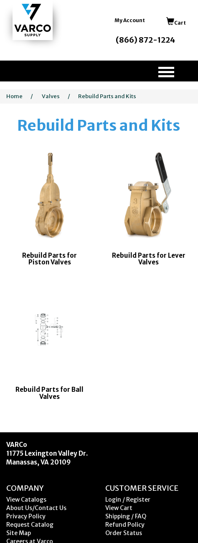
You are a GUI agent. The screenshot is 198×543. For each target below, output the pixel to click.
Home (14, 96)
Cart (176, 23)
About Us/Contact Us (36, 508)
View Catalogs (26, 499)
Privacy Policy (26, 516)
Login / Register (127, 499)
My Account (129, 20)
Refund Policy (125, 524)
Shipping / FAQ (125, 516)
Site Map (18, 533)
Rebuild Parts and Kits (107, 96)
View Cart (118, 508)
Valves (51, 96)
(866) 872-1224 (145, 40)
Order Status (123, 533)
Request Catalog (29, 524)
